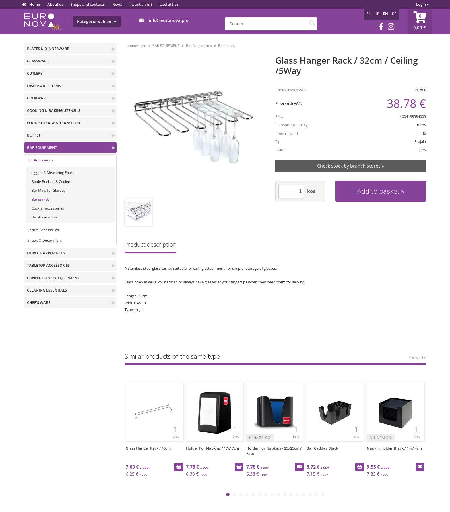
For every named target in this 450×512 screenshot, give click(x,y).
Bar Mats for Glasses (48, 190)
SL (369, 13)
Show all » (417, 357)
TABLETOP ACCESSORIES (48, 265)
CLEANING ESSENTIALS (47, 290)
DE (394, 13)
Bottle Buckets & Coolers (51, 181)
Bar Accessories (40, 160)
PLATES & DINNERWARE (48, 48)
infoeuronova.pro (169, 20)
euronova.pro (135, 45)
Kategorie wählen (97, 21)
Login (422, 4)
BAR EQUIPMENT (42, 147)
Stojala (420, 141)
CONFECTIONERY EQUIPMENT (53, 277)
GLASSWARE (38, 61)
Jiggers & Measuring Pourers (54, 172)
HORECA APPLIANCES (46, 253)
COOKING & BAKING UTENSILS (53, 110)
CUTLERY (35, 73)
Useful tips (169, 4)
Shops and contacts (88, 4)
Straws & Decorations (44, 240)
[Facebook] (381, 26)
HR (377, 13)
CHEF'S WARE (38, 302)
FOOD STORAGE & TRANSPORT (54, 122)
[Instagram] (391, 26)
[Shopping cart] (420, 21)
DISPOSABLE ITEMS (44, 85)
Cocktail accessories (48, 208)
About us (55, 4)
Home (34, 4)
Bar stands (40, 199)
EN (385, 13)
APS (422, 149)
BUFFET (33, 135)
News (117, 4)
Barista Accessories (43, 229)
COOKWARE (37, 98)
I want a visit (140, 4)
